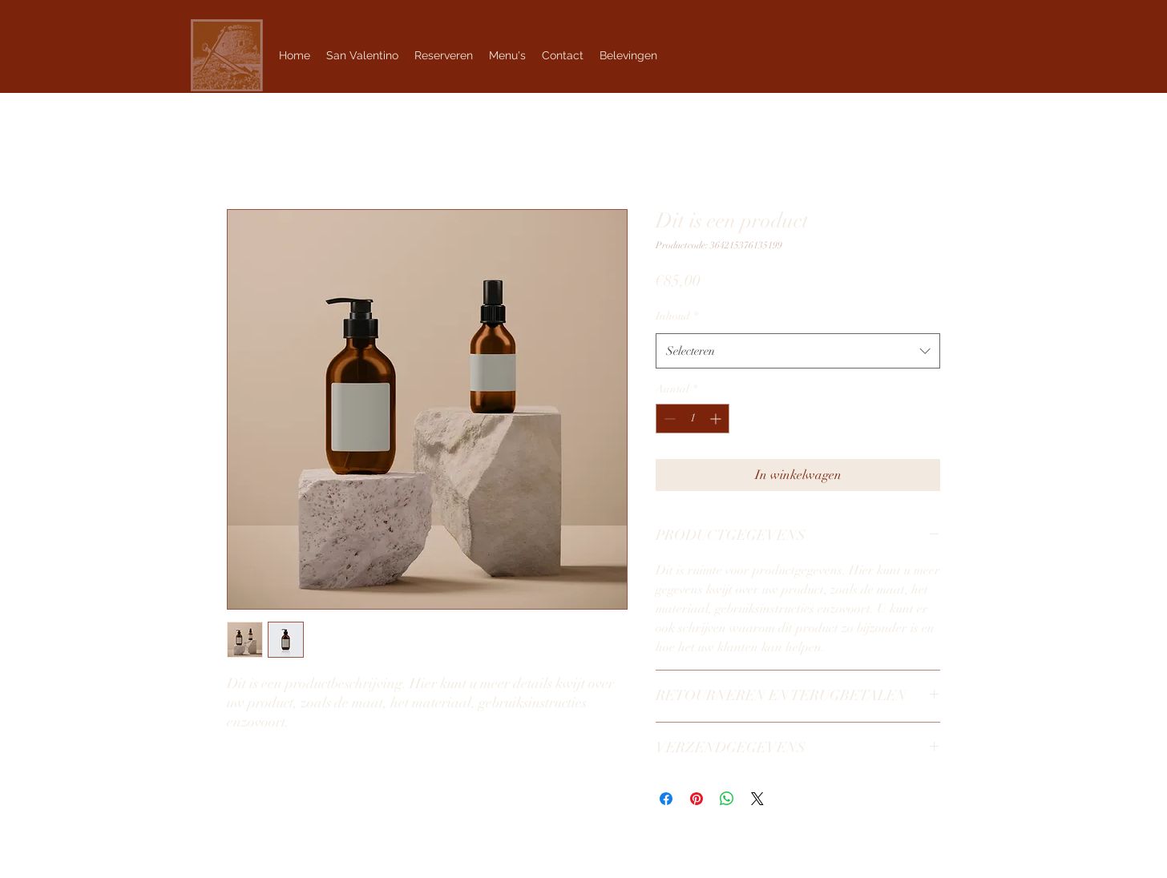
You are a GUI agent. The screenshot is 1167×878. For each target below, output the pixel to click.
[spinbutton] (692, 419)
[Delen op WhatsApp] (727, 798)
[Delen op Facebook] (666, 798)
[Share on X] (757, 798)
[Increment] (717, 419)
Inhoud (677, 316)
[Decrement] (668, 419)
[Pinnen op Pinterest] (696, 798)
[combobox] (798, 351)
